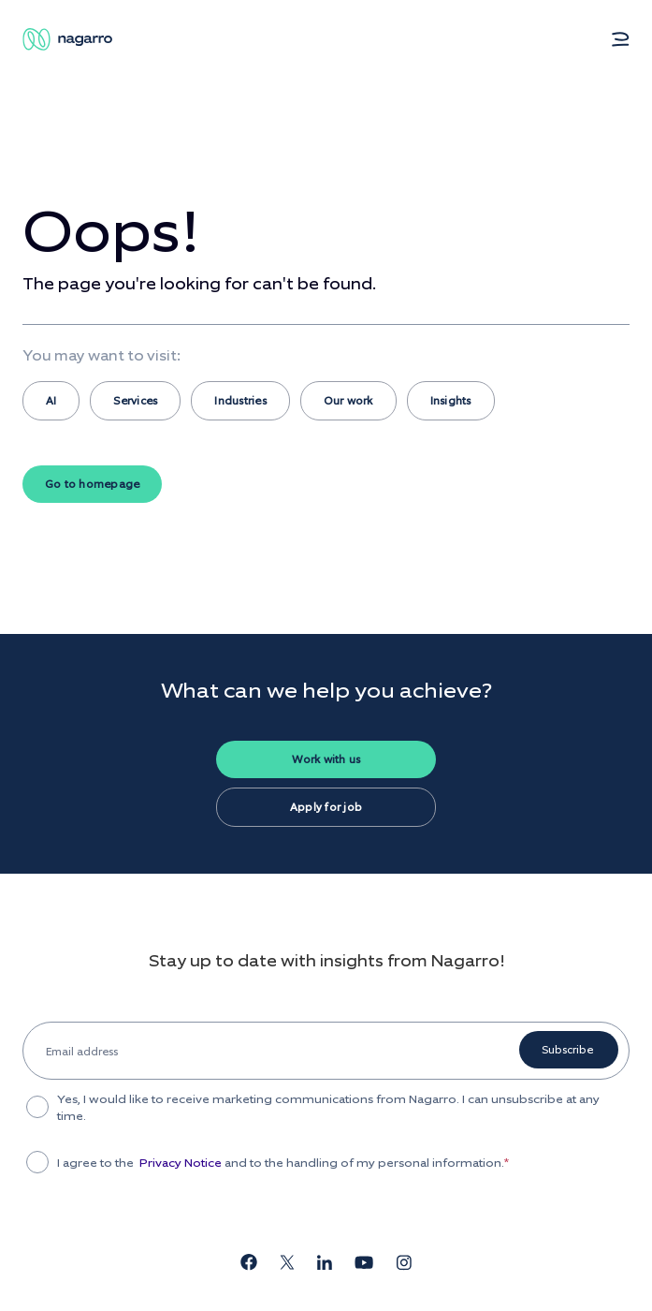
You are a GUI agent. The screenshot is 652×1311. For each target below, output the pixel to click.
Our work (348, 400)
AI (51, 400)
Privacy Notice (180, 1163)
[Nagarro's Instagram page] (404, 1265)
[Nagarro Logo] (69, 39)
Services (135, 400)
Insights (450, 400)
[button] (621, 39)
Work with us (326, 759)
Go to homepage (92, 484)
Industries (240, 400)
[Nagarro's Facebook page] (248, 1265)
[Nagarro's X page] (287, 1265)
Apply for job (326, 807)
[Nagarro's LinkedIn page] (324, 1265)
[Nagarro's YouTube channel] (364, 1265)
